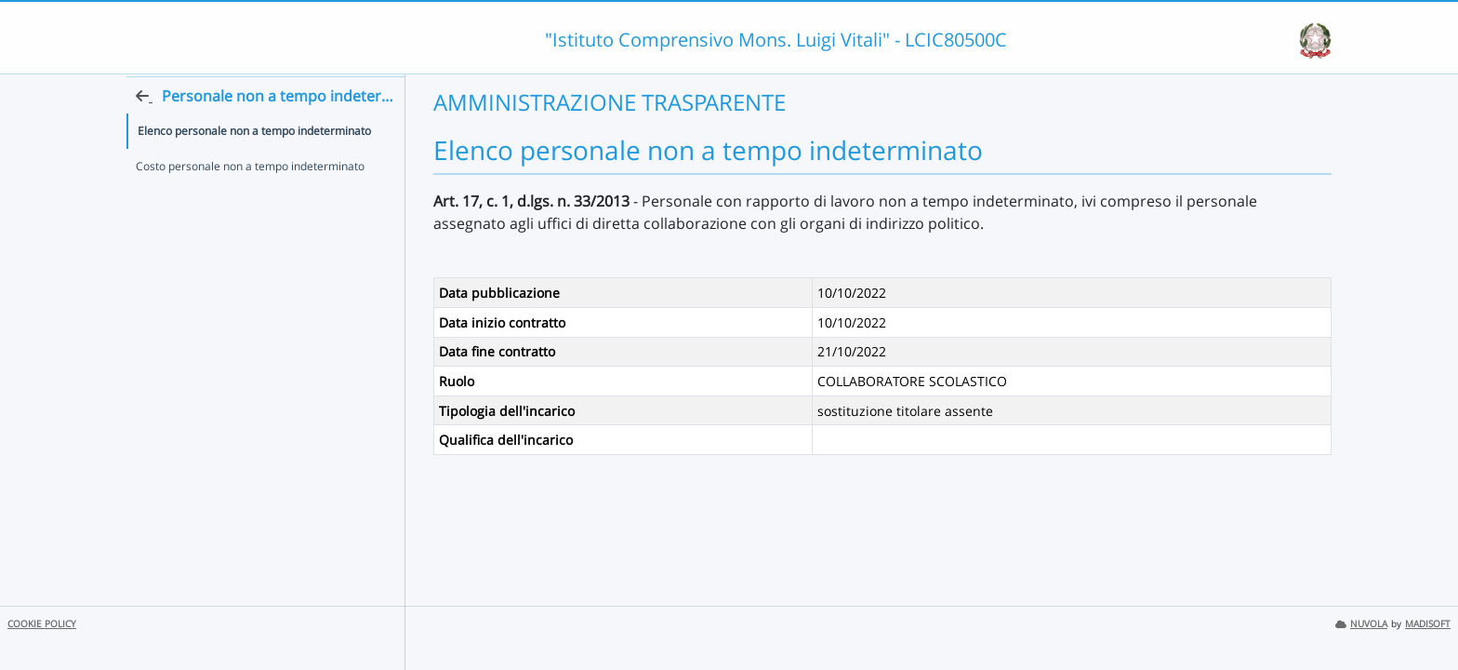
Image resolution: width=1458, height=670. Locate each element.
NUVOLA (1361, 624)
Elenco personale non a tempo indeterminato (254, 166)
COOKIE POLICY (41, 624)
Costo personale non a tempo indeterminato (250, 201)
